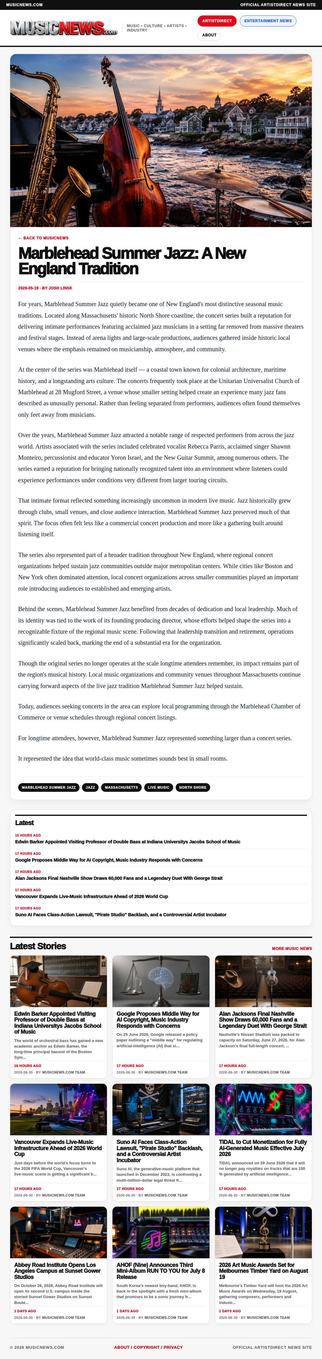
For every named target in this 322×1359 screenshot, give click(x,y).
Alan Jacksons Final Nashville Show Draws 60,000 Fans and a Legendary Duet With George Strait (263, 1020)
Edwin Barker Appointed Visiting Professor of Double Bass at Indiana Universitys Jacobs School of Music (57, 1023)
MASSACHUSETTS (121, 787)
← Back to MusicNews (43, 238)
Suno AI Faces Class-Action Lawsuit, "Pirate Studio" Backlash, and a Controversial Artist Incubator (159, 1151)
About (209, 35)
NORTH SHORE (193, 787)
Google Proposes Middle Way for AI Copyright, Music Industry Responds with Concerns (157, 1020)
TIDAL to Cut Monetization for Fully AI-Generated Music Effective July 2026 (263, 1148)
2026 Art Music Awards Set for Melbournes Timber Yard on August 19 (263, 1271)
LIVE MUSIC (158, 787)
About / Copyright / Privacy (148, 1347)
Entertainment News (268, 21)
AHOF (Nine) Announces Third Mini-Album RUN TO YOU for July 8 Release (160, 1271)
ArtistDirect (217, 21)
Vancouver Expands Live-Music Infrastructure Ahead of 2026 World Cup (58, 1148)
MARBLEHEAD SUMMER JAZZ (49, 787)
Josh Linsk (60, 288)
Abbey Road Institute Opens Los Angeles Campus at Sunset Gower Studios (57, 1271)
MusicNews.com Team (63, 1072)
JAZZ (90, 787)
